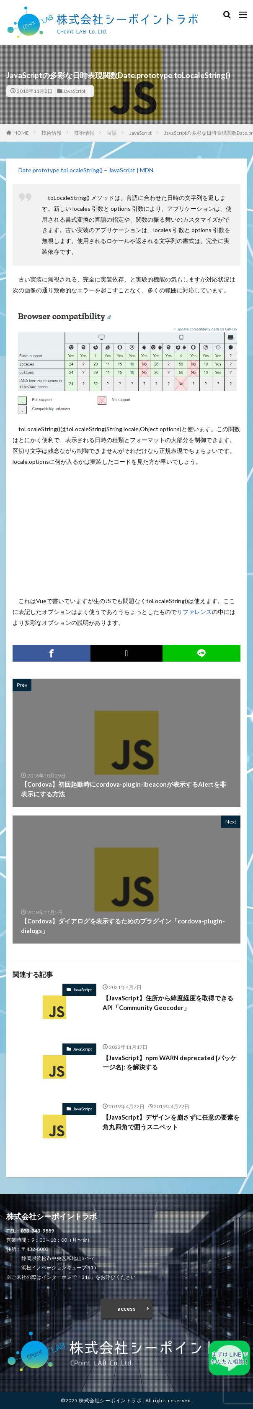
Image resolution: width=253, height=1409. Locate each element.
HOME (21, 133)
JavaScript (74, 91)
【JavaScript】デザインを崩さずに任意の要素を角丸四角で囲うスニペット (171, 1121)
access (126, 1308)
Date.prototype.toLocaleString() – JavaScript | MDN (85, 170)
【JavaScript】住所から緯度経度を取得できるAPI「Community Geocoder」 (168, 1002)
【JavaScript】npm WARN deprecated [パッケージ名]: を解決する (170, 1062)
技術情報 (51, 133)
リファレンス (194, 611)
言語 (112, 133)
